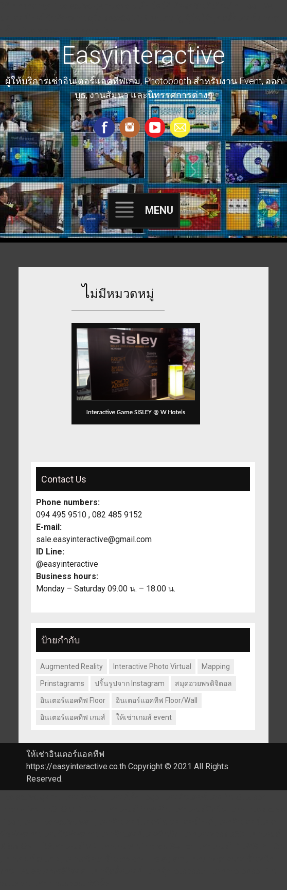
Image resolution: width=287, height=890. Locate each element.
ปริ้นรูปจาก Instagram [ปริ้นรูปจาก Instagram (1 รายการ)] (130, 683)
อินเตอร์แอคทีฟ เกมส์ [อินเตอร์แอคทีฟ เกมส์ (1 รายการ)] (72, 717)
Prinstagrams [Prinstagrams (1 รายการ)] (62, 683)
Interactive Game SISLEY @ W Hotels (135, 412)
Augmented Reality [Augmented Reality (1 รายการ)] (71, 666)
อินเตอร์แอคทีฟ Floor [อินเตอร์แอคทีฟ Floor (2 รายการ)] (72, 700)
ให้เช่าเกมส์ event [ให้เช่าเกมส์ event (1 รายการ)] (144, 717)
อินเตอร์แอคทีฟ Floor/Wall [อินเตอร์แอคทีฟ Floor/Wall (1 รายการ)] (157, 700)
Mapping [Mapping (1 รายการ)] (216, 666)
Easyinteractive (143, 55)
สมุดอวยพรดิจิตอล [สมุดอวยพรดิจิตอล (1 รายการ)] (203, 683)
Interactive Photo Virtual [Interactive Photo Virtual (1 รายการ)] (152, 666)
